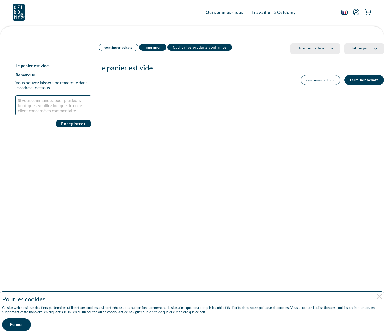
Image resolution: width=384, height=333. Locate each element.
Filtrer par (360, 48)
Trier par (305, 48)
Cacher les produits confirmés (200, 47)
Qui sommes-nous (224, 12)
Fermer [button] (16, 324)
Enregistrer (73, 123)
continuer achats (118, 47)
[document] (189, 306)
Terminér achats (364, 80)
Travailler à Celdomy (273, 12)
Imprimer (153, 47)
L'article (311, 48)
